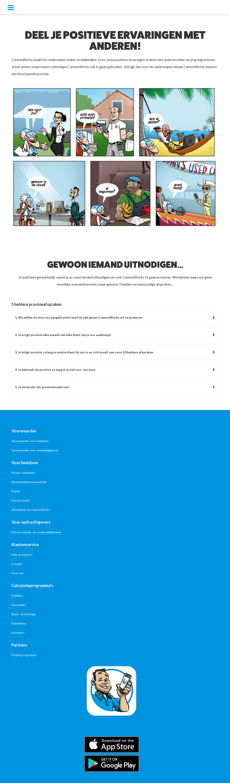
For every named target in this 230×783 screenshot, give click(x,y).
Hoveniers (17, 632)
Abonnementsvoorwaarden (29, 482)
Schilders (17, 595)
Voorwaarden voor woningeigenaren (34, 450)
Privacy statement (23, 473)
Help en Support (21, 554)
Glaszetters (18, 605)
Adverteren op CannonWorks (30, 510)
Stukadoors (18, 623)
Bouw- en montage (23, 614)
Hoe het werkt (20, 500)
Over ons (17, 573)
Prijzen (15, 491)
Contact (16, 564)
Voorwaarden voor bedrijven (30, 441)
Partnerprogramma (23, 655)
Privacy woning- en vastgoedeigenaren (36, 532)
